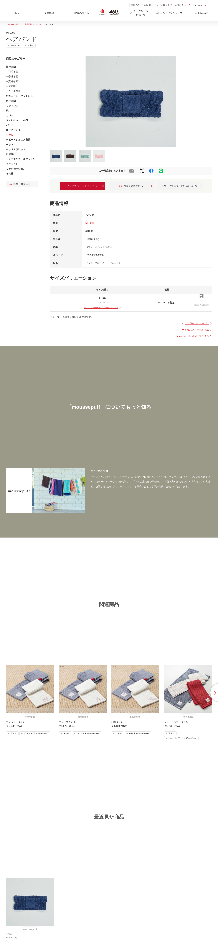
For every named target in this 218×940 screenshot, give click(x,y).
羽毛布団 (13, 71)
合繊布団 (13, 76)
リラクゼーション (15, 168)
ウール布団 (14, 91)
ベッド (9, 144)
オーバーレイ (13, 130)
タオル (9, 135)
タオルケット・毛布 (17, 120)
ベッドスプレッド (15, 149)
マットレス (12, 105)
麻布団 (12, 86)
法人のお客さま (162, 5)
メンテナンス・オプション (20, 159)
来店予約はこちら (140, 5)
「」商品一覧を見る (193, 336)
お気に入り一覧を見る (197, 329)
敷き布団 (11, 101)
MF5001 (89, 223)
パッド (9, 125)
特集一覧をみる (20, 184)
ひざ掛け (11, 154)
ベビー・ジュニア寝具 (18, 139)
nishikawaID (201, 13)
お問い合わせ (181, 5)
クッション (12, 164)
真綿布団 (13, 81)
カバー (9, 115)
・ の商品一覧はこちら (102, 307)
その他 (9, 173)
